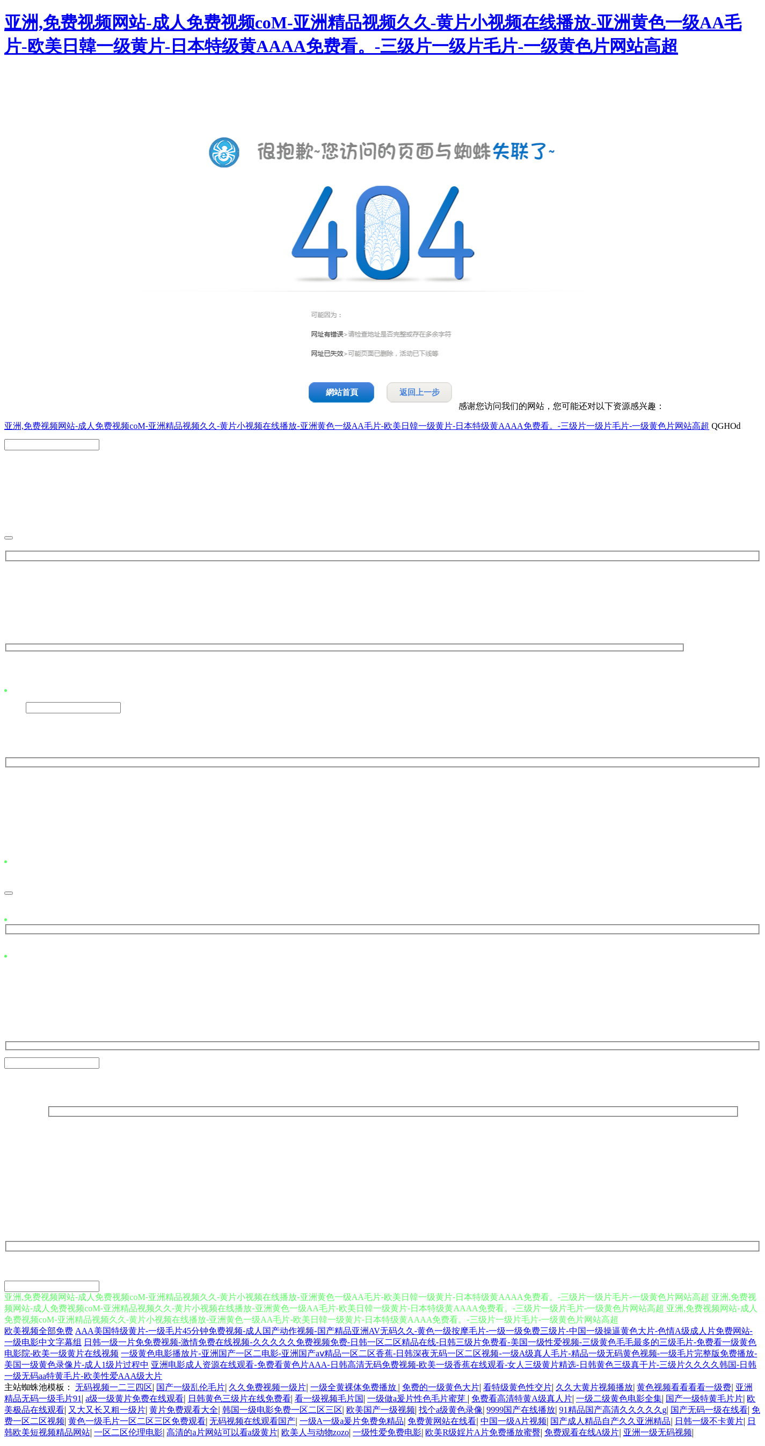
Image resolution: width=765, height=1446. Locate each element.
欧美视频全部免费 (38, 1334)
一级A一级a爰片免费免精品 (352, 1424)
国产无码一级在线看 (709, 1413)
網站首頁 (342, 392)
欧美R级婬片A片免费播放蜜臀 (482, 1435)
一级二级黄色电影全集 (619, 1401)
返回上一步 (419, 392)
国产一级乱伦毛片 (190, 1390)
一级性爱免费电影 (387, 1435)
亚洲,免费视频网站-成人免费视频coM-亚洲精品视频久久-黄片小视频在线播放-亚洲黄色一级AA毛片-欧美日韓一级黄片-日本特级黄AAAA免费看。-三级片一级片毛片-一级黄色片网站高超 (356, 425)
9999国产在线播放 (520, 1413)
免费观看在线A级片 (582, 1435)
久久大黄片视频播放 (594, 1390)
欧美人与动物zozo (315, 1435)
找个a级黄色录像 (451, 1413)
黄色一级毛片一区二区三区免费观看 (137, 1424)
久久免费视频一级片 (267, 1390)
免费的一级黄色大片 (440, 1390)
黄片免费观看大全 (183, 1413)
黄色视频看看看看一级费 (684, 1390)
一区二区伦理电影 (128, 1435)
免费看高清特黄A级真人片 (521, 1401)
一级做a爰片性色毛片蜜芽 (417, 1401)
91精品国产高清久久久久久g (613, 1413)
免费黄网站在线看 (441, 1424)
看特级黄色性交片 (517, 1390)
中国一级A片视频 (513, 1424)
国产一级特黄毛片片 (704, 1401)
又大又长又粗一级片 (106, 1413)
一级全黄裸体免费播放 (354, 1390)
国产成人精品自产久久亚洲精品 (610, 1424)
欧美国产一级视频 (380, 1413)
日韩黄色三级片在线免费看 (239, 1401)
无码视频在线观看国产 (252, 1424)
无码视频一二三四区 (113, 1390)
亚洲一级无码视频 (657, 1435)
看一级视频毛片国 (329, 1401)
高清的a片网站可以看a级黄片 (221, 1435)
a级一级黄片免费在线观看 (134, 1401)
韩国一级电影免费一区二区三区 (282, 1413)
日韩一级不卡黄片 (709, 1424)
